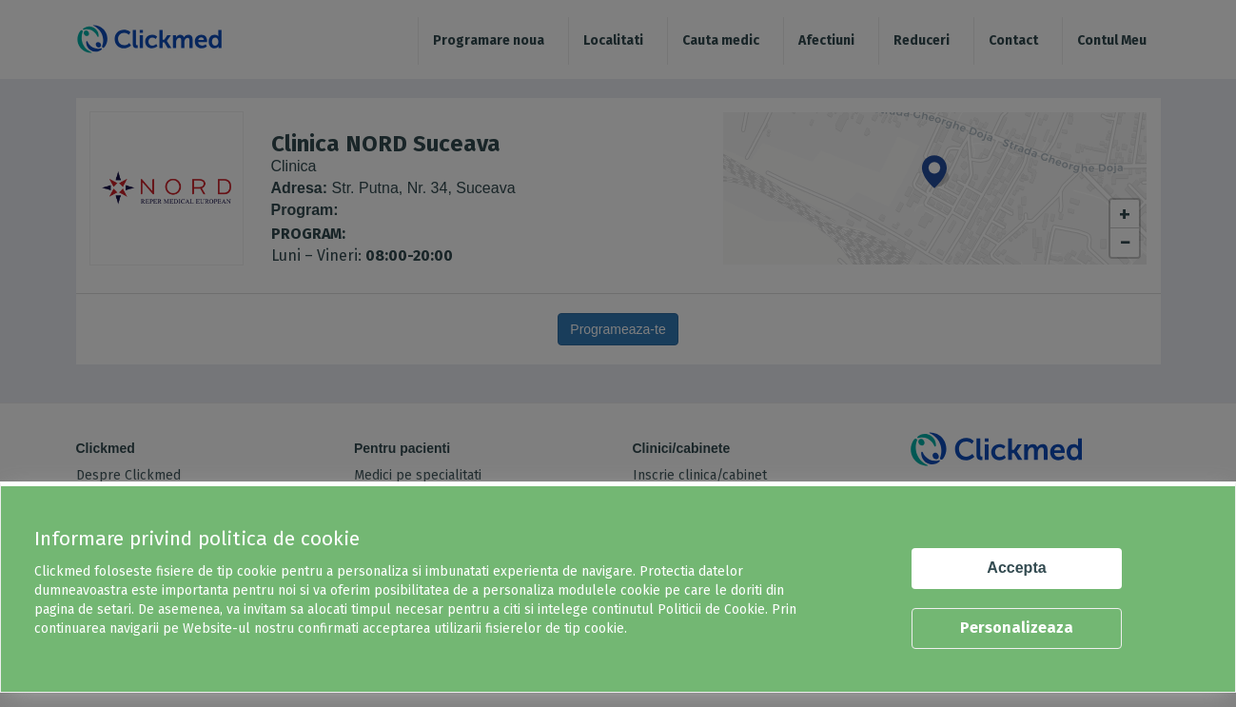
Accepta (1016, 568)
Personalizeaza (1016, 628)
